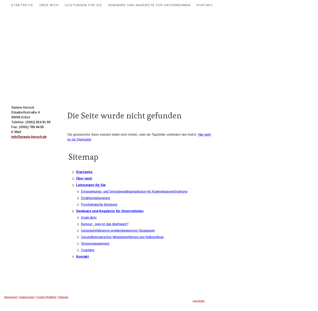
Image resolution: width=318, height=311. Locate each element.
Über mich (49, 5)
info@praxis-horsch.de (29, 137)
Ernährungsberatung (95, 198)
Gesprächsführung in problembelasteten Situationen (118, 230)
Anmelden (199, 300)
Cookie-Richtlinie (46, 297)
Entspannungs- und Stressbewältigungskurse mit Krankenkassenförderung (134, 191)
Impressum (10, 297)
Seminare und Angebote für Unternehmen (149, 5)
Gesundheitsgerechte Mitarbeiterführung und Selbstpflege (122, 237)
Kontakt (205, 5)
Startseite (22, 5)
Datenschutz (27, 297)
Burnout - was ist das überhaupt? (104, 224)
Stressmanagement (95, 243)
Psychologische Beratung (99, 204)
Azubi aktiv (89, 217)
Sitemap (63, 297)
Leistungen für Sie (83, 5)
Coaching (87, 250)
